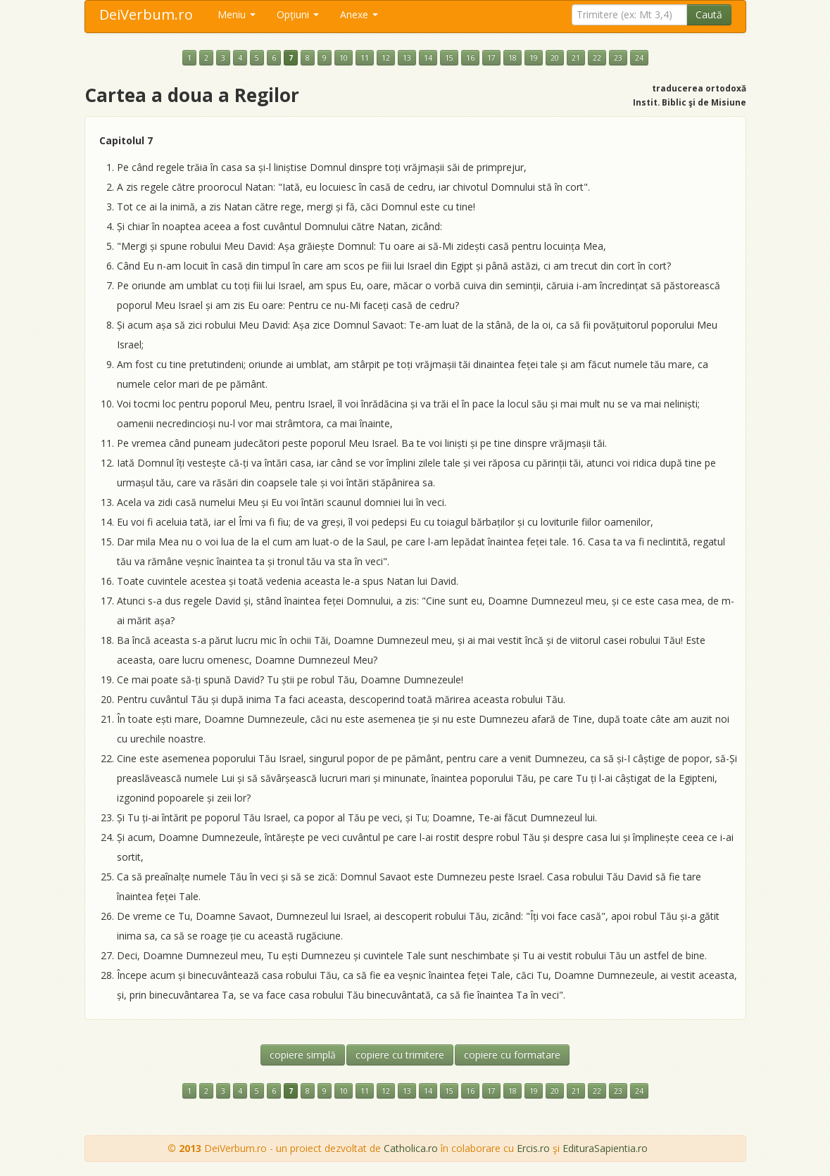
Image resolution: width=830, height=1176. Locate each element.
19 (533, 58)
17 (491, 58)
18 (512, 58)
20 (555, 58)
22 (597, 58)
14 (428, 58)
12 (386, 58)
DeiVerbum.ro (146, 14)
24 (639, 58)
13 (407, 58)
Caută (709, 14)
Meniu (237, 14)
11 (364, 58)
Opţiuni (298, 14)
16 (470, 58)
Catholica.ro (411, 1148)
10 (343, 58)
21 (576, 58)
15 (449, 58)
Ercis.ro (533, 1148)
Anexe (359, 14)
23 (618, 58)
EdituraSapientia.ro (605, 1148)
